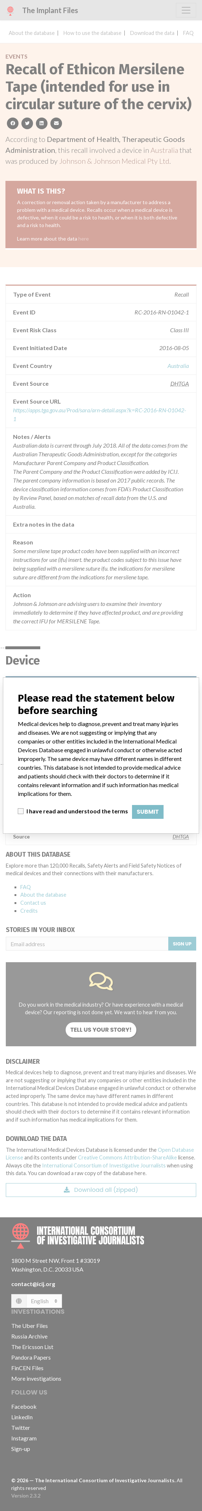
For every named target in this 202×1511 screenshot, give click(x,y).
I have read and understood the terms (77, 811)
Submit (148, 812)
